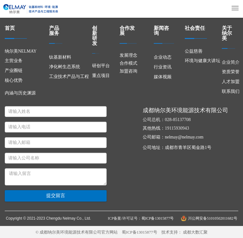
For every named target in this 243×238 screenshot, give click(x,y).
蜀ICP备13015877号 (139, 232)
